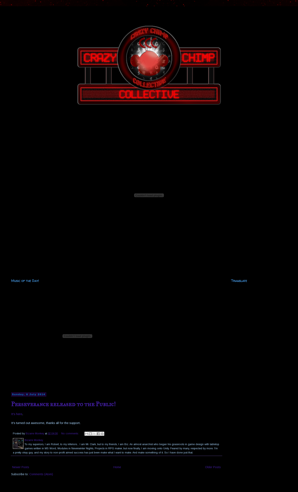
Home (117, 467)
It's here (16, 414)
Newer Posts (20, 467)
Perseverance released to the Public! (63, 404)
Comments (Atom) (41, 474)
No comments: (70, 433)
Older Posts (213, 467)
